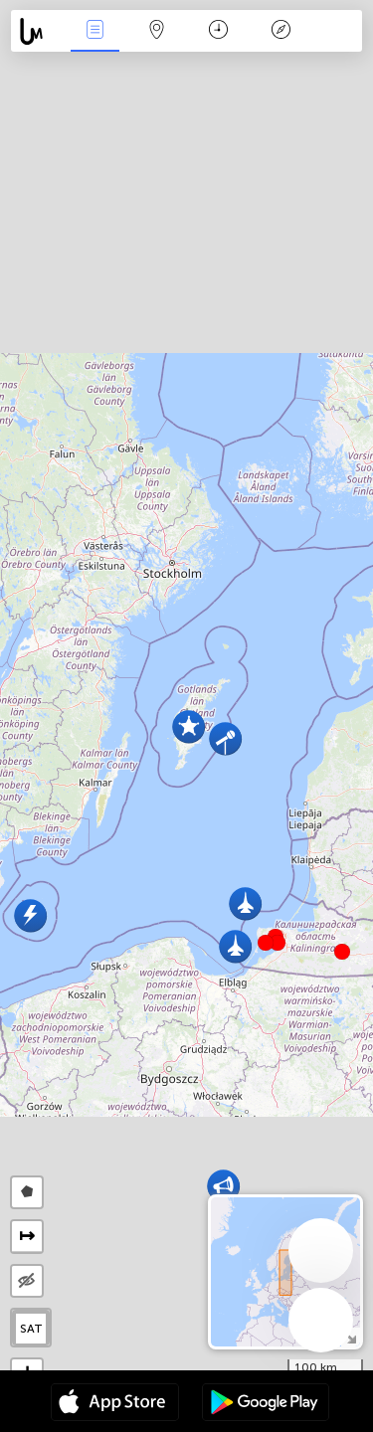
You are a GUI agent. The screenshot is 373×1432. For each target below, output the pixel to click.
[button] (277, 943)
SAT (31, 1329)
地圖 (157, 31)
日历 (218, 31)
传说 (280, 31)
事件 (94, 31)
